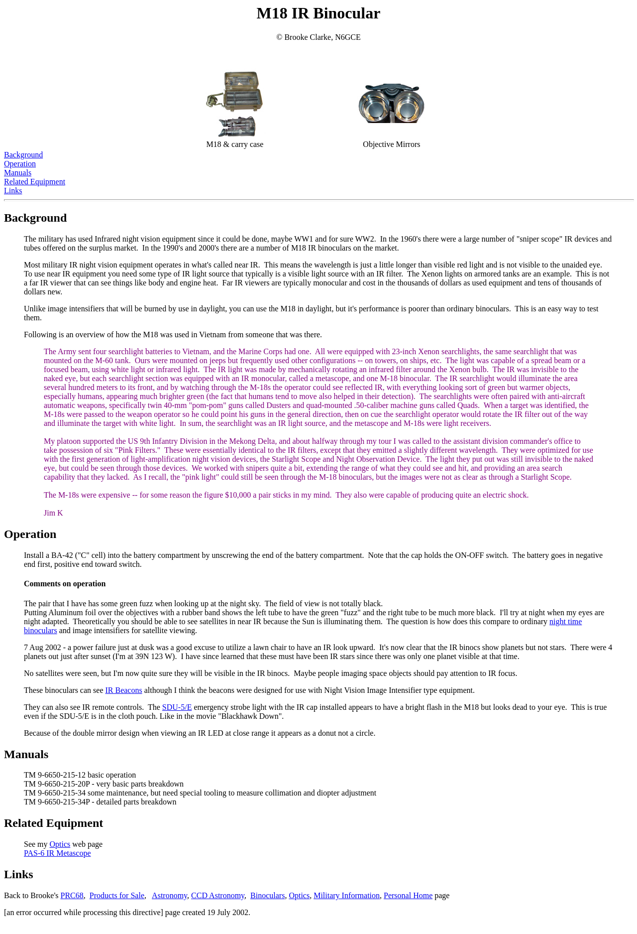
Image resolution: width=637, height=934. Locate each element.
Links (13, 190)
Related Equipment (34, 181)
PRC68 (72, 895)
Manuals (17, 172)
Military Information (347, 895)
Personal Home (408, 895)
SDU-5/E (177, 707)
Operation (20, 163)
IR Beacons (123, 690)
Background (23, 154)
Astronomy (169, 895)
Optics (60, 844)
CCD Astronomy (217, 895)
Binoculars (267, 895)
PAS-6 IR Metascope (57, 853)
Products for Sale (117, 895)
